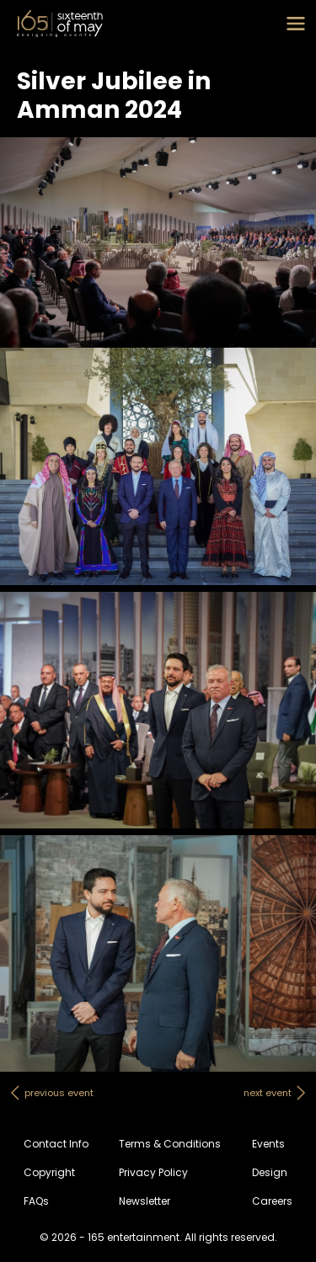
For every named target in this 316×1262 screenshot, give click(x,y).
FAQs (36, 1201)
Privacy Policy (153, 1172)
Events (268, 1144)
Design (269, 1172)
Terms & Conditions (170, 1144)
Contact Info (56, 1144)
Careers (272, 1201)
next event (268, 1093)
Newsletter (144, 1201)
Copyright (49, 1172)
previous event (59, 1093)
